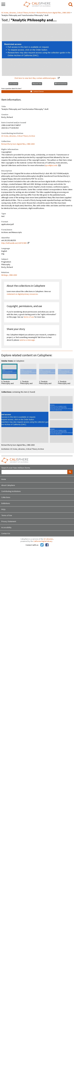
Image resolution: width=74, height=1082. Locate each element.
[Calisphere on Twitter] (42, 545)
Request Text (37, 83)
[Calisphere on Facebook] (47, 545)
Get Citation (13, 83)
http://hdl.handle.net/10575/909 (13, 243)
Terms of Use (6, 515)
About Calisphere (8, 485)
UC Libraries (48, 539)
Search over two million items (15, 468)
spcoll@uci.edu (51, 165)
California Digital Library (42, 541)
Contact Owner (37, 91)
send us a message (27, 340)
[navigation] (3, 4)
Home (3, 479)
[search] (70, 4)
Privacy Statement (8, 521)
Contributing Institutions (11, 491)
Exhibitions (5, 503)
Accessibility (6, 527)
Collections (5, 497)
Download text (61, 83)
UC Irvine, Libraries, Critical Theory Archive (18, 12)
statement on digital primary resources (22, 294)
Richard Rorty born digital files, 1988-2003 (53, 12)
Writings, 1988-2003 (9, 275)
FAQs (3, 509)
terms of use (29, 317)
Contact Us (5, 533)
